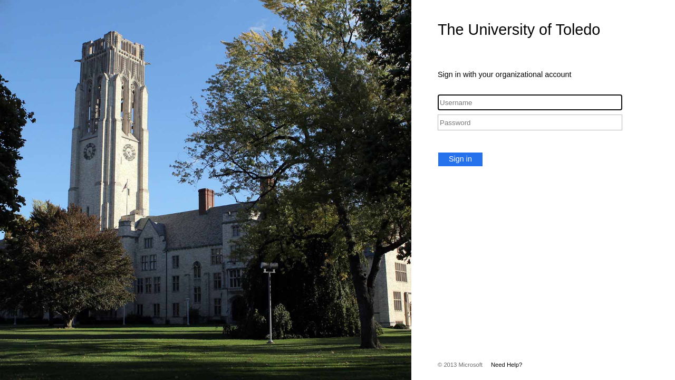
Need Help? (506, 365)
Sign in (460, 159)
